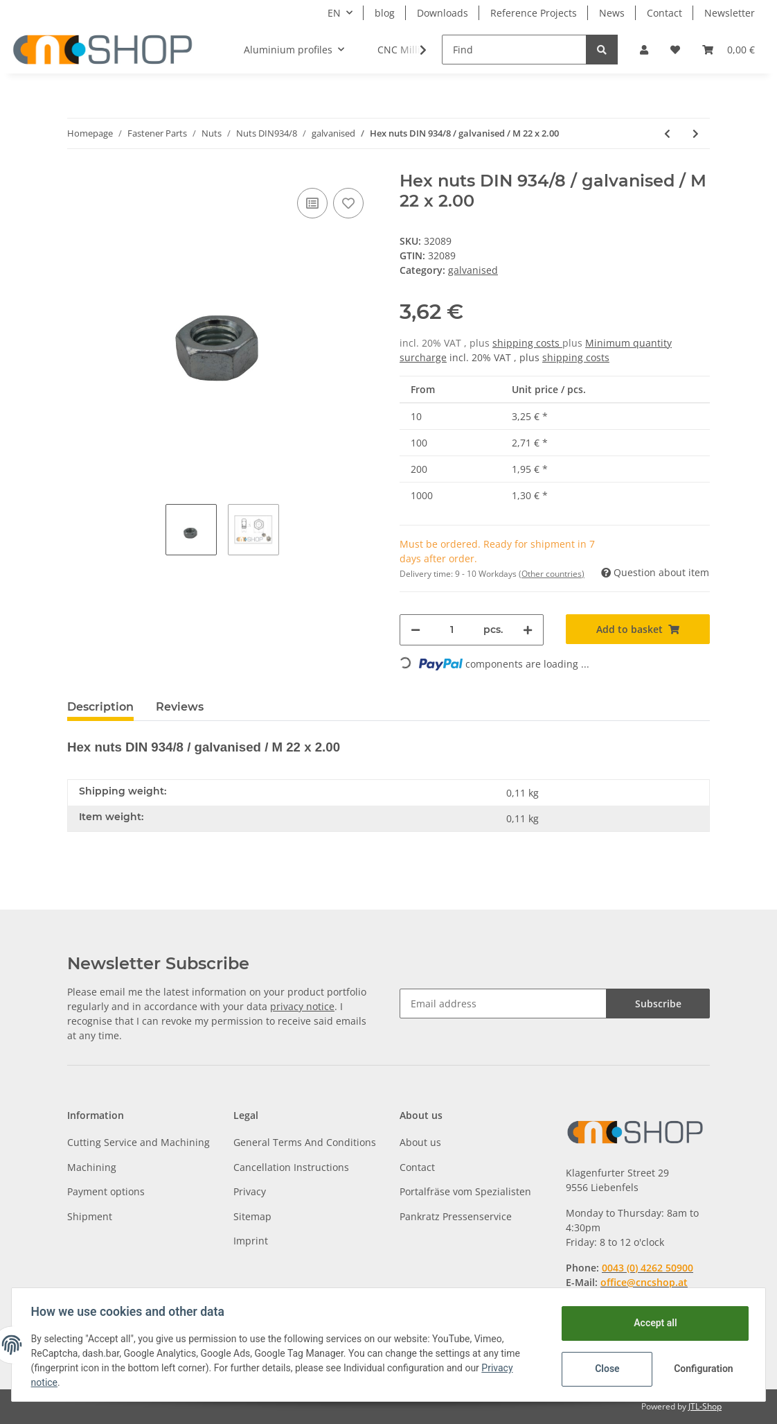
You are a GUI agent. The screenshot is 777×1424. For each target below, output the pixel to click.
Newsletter (729, 12)
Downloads (442, 12)
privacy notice (302, 1006)
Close (604, 1368)
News (612, 12)
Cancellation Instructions (291, 1167)
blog (385, 12)
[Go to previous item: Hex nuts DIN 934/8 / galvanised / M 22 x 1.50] (667, 133)
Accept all (652, 1322)
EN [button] (334, 12)
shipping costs (527, 342)
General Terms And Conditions (304, 1142)
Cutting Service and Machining (138, 1142)
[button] (644, 49)
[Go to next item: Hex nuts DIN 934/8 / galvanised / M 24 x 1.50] (695, 133)
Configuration (701, 1368)
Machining (91, 1167)
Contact (664, 12)
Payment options (106, 1191)
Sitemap (252, 1216)
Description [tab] (100, 706)
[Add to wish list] (348, 203)
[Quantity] (452, 630)
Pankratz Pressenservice (456, 1216)
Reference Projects (533, 12)
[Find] (514, 49)
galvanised (473, 270)
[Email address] (503, 1003)
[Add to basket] (638, 629)
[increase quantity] (527, 630)
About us (420, 1142)
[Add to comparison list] (312, 203)
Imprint (250, 1240)
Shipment (89, 1216)
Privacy (249, 1191)
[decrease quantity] (415, 630)
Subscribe (658, 1003)
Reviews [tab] (180, 706)
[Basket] (728, 49)
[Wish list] (675, 49)
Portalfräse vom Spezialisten (465, 1191)
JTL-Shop (705, 1406)
